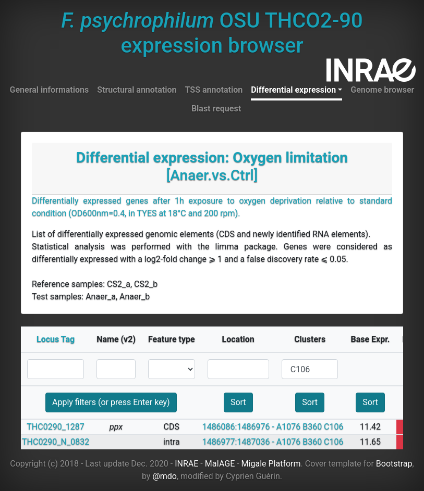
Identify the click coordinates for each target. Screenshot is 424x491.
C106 (333, 427)
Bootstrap (394, 464)
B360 (312, 427)
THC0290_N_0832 (55, 442)
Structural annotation (136, 90)
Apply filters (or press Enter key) (111, 402)
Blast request (216, 109)
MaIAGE (220, 464)
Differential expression (293, 90)
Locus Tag (56, 339)
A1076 (288, 427)
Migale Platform (271, 464)
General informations (49, 90)
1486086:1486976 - (238, 427)
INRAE (186, 464)
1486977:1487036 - (238, 442)
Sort (238, 402)
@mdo (164, 476)
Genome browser (382, 90)
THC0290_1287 (55, 427)
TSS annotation (214, 90)
